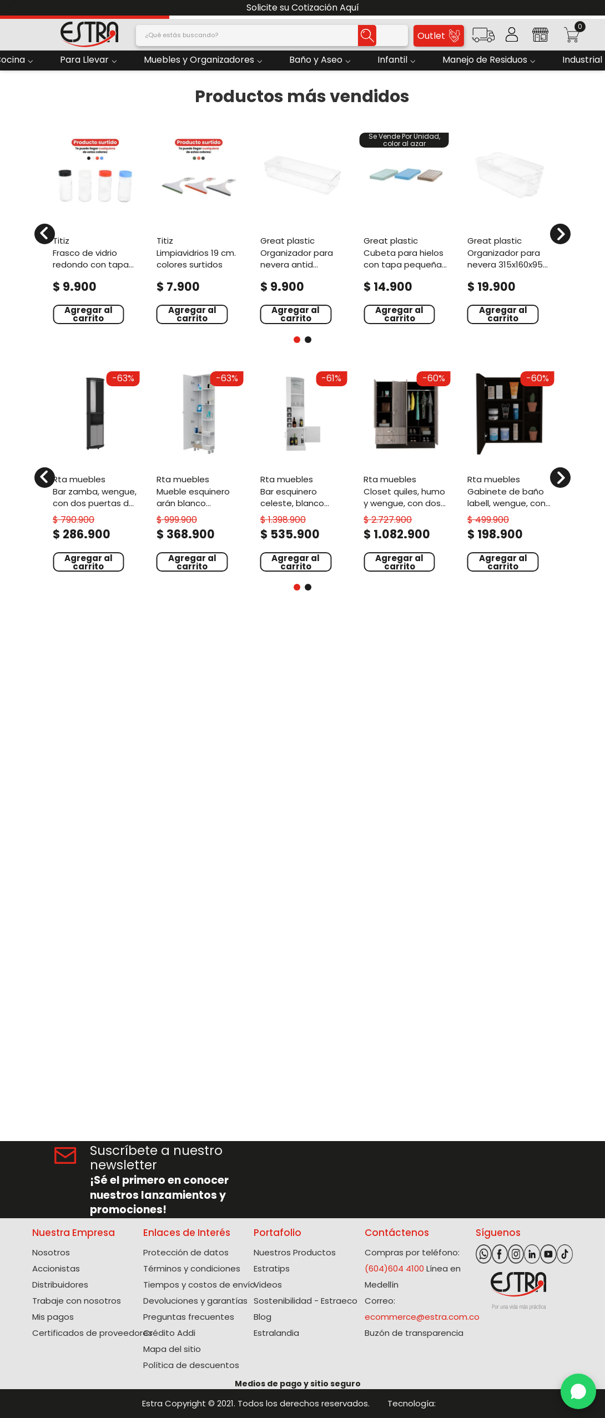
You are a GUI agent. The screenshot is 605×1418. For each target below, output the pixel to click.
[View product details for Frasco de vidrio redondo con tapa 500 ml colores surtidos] (95, 227)
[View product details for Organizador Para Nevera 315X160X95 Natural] (510, 227)
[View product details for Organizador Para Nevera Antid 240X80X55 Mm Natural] (303, 227)
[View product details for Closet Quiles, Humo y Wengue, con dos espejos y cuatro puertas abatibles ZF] (406, 470)
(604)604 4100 (394, 1268)
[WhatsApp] (578, 1391)
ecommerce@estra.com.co (422, 1317)
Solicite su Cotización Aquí (302, 7)
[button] (483, 38)
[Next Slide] (592, 8)
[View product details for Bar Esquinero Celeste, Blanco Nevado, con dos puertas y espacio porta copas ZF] (303, 470)
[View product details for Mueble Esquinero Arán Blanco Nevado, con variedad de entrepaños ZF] (199, 470)
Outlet (438, 35)
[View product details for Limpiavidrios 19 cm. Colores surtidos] (199, 227)
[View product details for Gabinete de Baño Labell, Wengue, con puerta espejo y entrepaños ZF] (510, 470)
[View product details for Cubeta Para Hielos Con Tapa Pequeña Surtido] (406, 227)
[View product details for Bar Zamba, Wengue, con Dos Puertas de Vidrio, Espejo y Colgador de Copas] (95, 470)
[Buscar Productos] (367, 35)
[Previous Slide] (12, 8)
